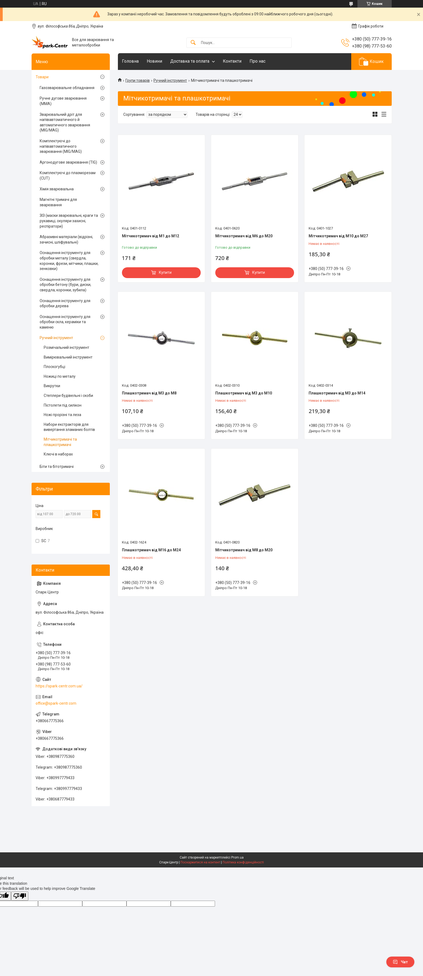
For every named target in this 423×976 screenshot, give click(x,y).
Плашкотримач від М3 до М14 (337, 393)
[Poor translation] (19, 896)
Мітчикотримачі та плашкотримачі (60, 442)
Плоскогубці (54, 366)
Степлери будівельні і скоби (68, 395)
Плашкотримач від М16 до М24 (151, 550)
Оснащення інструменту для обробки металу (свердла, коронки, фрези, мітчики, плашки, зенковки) (69, 261)
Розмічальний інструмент (66, 347)
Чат (400, 962)
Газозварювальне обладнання (67, 88)
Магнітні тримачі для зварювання (58, 202)
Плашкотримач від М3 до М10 (243, 393)
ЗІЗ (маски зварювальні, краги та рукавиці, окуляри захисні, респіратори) (69, 220)
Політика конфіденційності (243, 862)
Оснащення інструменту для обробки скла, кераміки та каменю (65, 322)
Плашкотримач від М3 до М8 (149, 393)
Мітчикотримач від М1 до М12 (150, 236)
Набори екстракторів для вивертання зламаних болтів (69, 427)
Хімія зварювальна (57, 189)
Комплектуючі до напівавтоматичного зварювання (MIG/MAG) (61, 146)
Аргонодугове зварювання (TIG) (68, 162)
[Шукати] (193, 43)
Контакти (232, 61)
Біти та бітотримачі (57, 466)
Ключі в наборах (58, 454)
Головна (130, 61)
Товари (42, 77)
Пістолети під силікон (62, 405)
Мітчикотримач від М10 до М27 (338, 236)
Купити (165, 272)
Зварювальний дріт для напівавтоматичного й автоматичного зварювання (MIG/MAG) (65, 122)
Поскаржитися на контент (200, 862)
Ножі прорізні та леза (62, 415)
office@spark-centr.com (56, 703)
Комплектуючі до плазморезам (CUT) (67, 175)
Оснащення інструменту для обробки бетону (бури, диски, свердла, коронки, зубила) (65, 284)
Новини (154, 61)
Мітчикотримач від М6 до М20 (243, 236)
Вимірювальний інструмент (68, 357)
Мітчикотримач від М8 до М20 (243, 550)
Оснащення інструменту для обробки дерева (65, 303)
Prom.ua (237, 857)
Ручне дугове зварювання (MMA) (63, 101)
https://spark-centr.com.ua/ (59, 686)
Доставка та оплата (189, 61)
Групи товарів (137, 80)
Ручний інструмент (170, 80)
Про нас (257, 61)
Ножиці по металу (60, 376)
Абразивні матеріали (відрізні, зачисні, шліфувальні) (66, 239)
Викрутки (52, 386)
